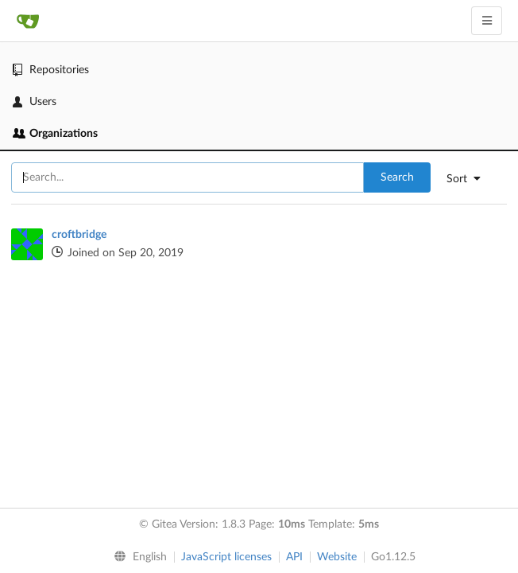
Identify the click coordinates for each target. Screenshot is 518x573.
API (294, 557)
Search (397, 177)
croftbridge (79, 234)
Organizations (55, 133)
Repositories (51, 70)
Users (34, 102)
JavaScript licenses (226, 557)
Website (337, 557)
